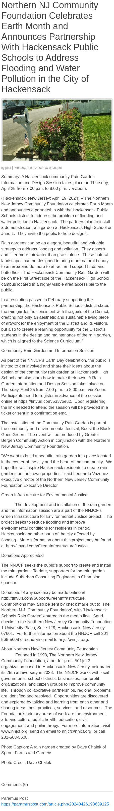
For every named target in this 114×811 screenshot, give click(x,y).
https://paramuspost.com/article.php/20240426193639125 (55, 804)
